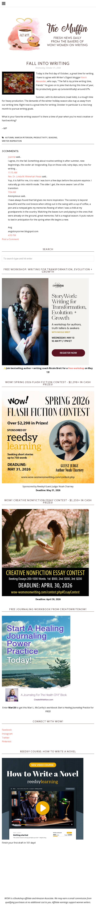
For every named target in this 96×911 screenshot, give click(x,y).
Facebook (7, 729)
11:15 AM (12, 172)
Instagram (7, 733)
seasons (52, 137)
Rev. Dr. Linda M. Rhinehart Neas (24, 176)
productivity (40, 137)
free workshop (76, 368)
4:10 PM (12, 235)
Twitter (5, 737)
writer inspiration (12, 141)
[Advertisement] (48, 871)
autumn (9, 137)
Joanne (11, 156)
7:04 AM (12, 192)
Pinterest (6, 741)
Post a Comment (10, 239)
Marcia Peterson (23, 137)
